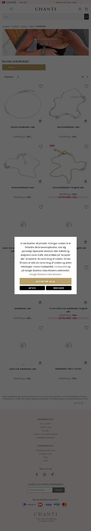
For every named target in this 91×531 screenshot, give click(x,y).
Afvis (32, 287)
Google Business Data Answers (45, 274)
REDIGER (59, 287)
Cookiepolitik (60, 266)
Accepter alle (45, 281)
